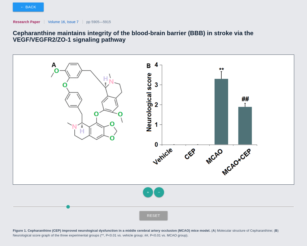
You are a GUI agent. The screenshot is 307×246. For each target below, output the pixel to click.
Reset (153, 215)
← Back (28, 7)
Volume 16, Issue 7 (63, 22)
